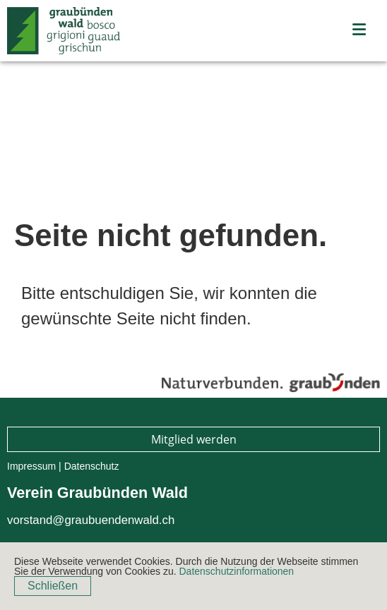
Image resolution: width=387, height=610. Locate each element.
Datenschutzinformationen (236, 571)
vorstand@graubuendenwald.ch (90, 520)
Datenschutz (91, 466)
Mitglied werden (194, 439)
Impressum (31, 466)
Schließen (53, 586)
